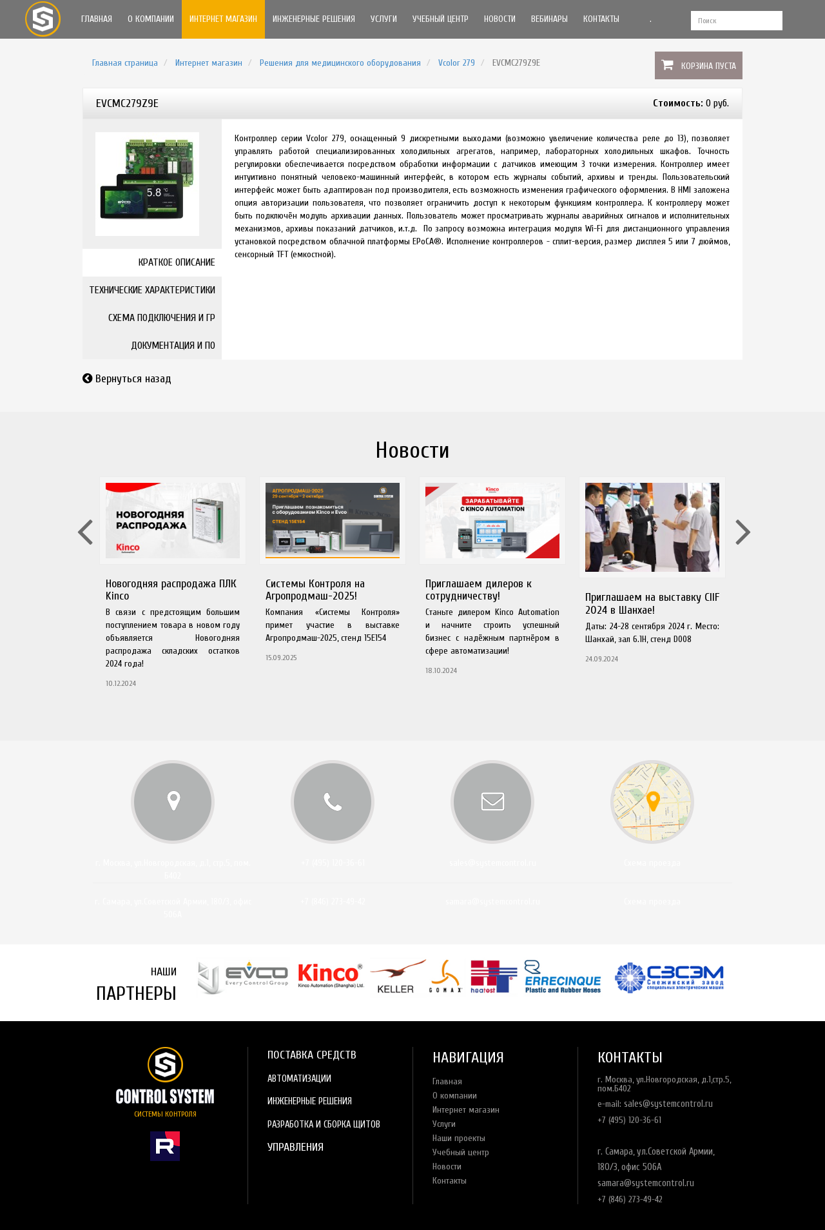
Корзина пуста (708, 66)
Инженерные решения (314, 19)
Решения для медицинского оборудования (340, 62)
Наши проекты (458, 1138)
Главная (96, 19)
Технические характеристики (152, 290)
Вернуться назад (133, 379)
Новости (500, 19)
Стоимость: (678, 103)
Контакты (601, 19)
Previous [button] (83, 515)
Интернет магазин (223, 19)
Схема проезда (652, 862)
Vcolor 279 (456, 62)
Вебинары (549, 19)
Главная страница (125, 62)
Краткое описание (177, 262)
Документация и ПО (173, 345)
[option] (173, 586)
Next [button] (741, 515)
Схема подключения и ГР (161, 318)
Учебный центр (440, 19)
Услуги (384, 19)
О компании (151, 19)
